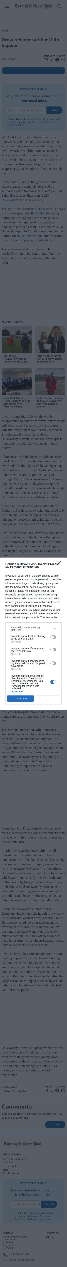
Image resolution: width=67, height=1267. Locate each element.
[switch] (53, 637)
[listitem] (33, 628)
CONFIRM (20, 698)
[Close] (60, 564)
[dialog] (33, 633)
